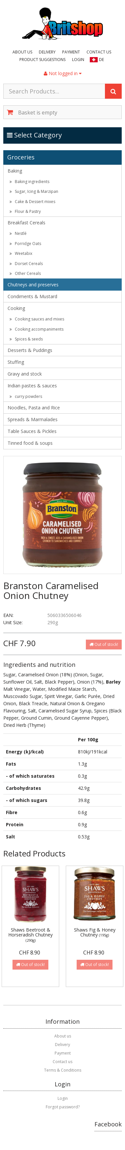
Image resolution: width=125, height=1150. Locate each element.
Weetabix (21, 253)
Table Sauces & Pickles (32, 431)
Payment (71, 52)
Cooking (16, 308)
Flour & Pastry (25, 211)
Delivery (47, 52)
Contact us (99, 52)
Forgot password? (63, 1107)
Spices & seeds (26, 339)
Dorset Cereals (26, 263)
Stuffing (16, 362)
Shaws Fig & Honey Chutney (94, 932)
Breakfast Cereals (26, 222)
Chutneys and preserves (33, 284)
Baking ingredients (29, 181)
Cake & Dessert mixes (32, 201)
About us (22, 52)
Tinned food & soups (30, 443)
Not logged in (63, 73)
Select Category (35, 134)
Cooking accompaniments (36, 329)
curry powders (26, 396)
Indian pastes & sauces (32, 385)
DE (101, 59)
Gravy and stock (25, 374)
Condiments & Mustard (32, 296)
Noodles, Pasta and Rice (34, 407)
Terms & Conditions (62, 1070)
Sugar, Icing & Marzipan (34, 191)
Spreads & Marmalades (33, 419)
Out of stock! (103, 644)
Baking (15, 171)
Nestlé (18, 233)
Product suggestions (42, 59)
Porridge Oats (25, 243)
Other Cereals (25, 273)
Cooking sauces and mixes (37, 319)
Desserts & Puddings (30, 350)
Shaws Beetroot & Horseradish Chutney (30, 935)
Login (78, 59)
